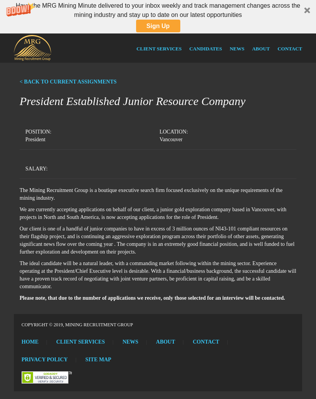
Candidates (205, 49)
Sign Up (158, 26)
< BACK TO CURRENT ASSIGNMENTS (68, 82)
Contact (290, 49)
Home (30, 342)
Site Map (98, 359)
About (261, 49)
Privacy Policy (45, 359)
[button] (158, 16)
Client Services (158, 49)
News (237, 49)
